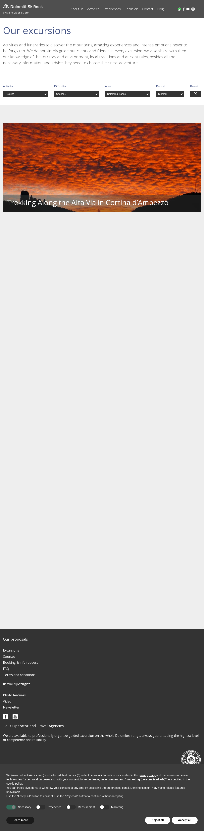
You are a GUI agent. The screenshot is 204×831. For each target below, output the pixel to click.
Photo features (14, 695)
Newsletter (11, 707)
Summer (162, 94)
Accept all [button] (184, 820)
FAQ (6, 668)
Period (160, 86)
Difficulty (60, 86)
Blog (160, 9)
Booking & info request (20, 662)
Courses (9, 656)
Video (7, 701)
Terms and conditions (19, 675)
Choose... (61, 94)
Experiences (112, 9)
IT (200, 9)
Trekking (9, 94)
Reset (194, 86)
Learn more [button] (20, 820)
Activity (8, 86)
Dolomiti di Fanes (116, 94)
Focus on (131, 9)
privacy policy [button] (147, 775)
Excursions (11, 650)
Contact (147, 9)
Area (108, 86)
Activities (93, 9)
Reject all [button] (157, 820)
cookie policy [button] (14, 783)
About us (77, 9)
